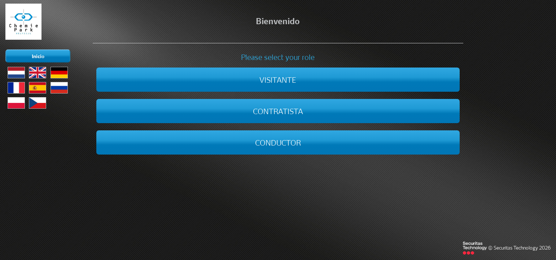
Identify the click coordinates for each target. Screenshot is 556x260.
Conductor (278, 141)
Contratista (278, 110)
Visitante (277, 79)
